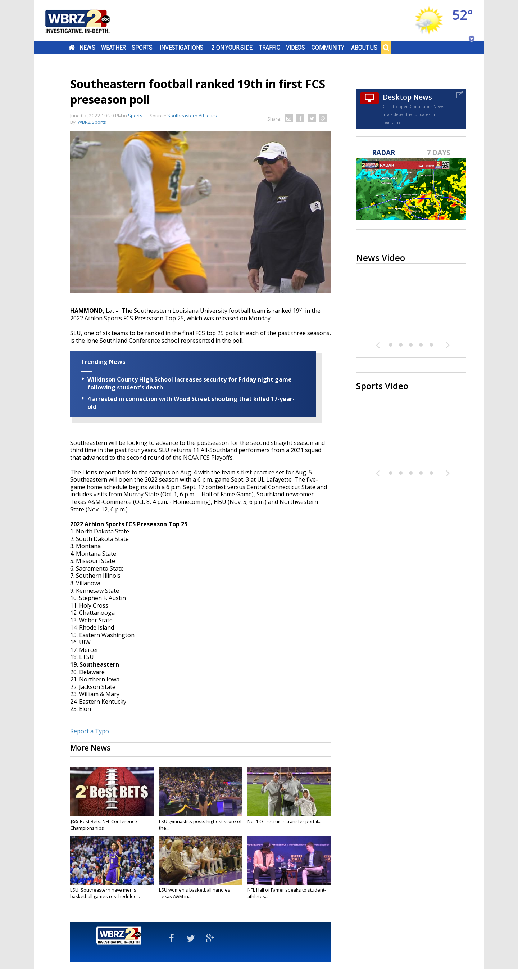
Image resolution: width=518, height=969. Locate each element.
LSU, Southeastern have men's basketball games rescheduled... (105, 893)
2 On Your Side (232, 47)
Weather (113, 47)
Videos (295, 47)
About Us (364, 47)
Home (72, 47)
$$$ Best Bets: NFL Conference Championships (103, 824)
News (87, 47)
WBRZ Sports (92, 122)
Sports (142, 47)
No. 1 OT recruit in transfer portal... (284, 821)
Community (328, 47)
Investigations (182, 47)
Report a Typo (89, 731)
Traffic (269, 47)
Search (386, 47)
